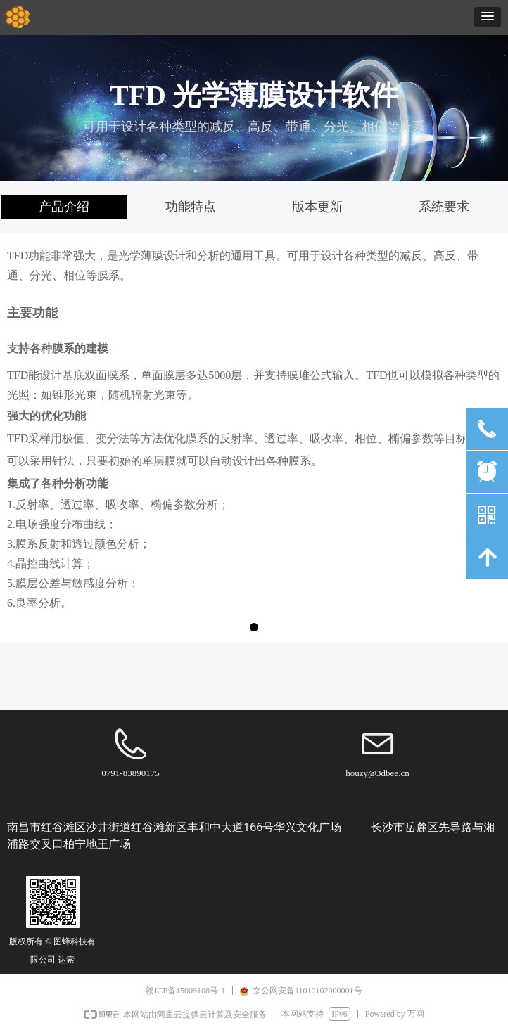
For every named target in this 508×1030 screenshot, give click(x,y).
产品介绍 (64, 207)
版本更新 (317, 207)
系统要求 (444, 207)
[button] (487, 17)
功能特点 (190, 207)
